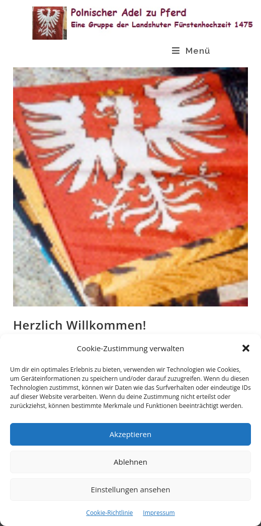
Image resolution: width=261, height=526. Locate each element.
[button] (246, 348)
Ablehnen (130, 462)
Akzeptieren (130, 434)
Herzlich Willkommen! (79, 325)
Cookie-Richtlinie (109, 512)
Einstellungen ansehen (130, 489)
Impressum (159, 512)
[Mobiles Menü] (191, 51)
